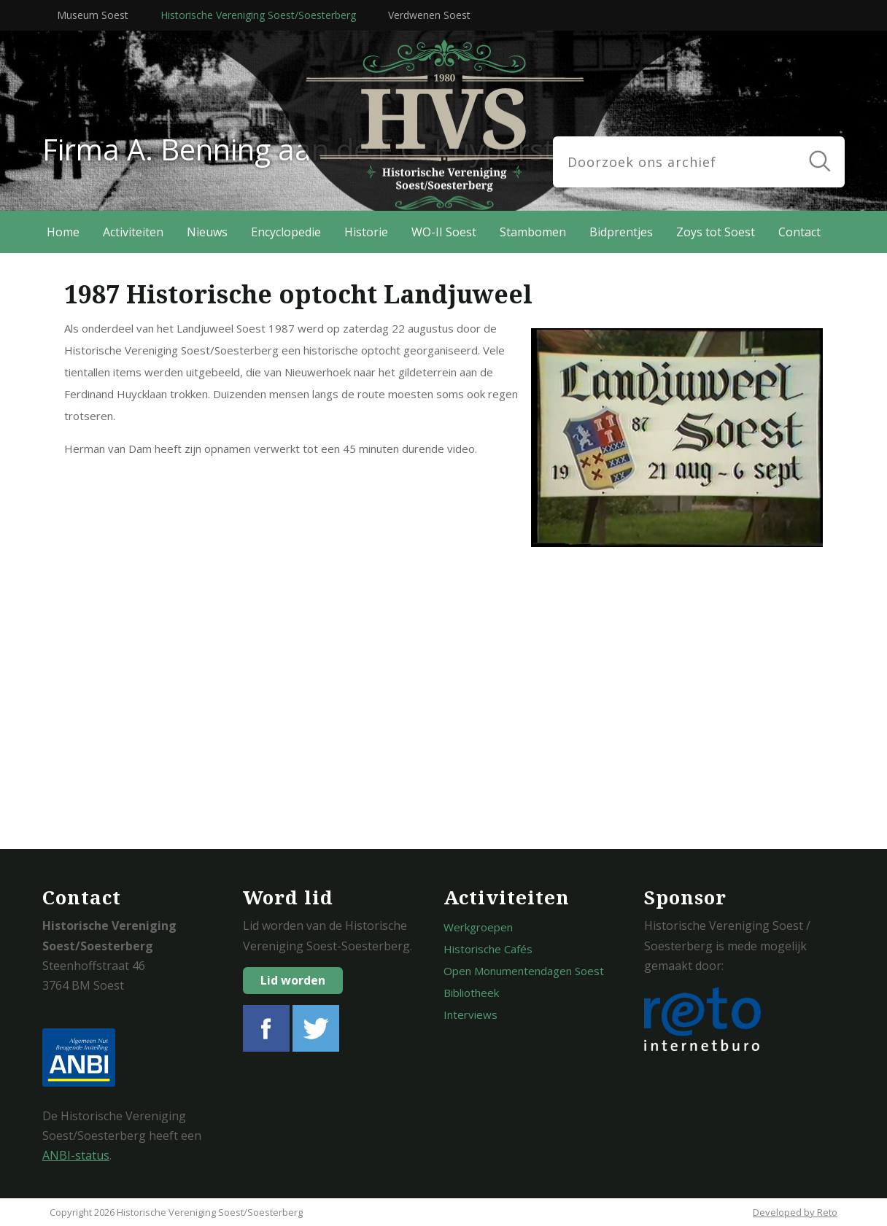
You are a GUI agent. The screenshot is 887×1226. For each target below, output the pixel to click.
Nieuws (207, 232)
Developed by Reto (795, 1212)
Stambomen (533, 232)
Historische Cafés (488, 949)
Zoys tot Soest (715, 232)
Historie (366, 232)
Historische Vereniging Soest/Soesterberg (258, 15)
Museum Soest (92, 15)
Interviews (470, 1014)
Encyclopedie (286, 232)
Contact (799, 232)
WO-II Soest (443, 232)
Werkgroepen (478, 927)
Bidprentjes (621, 232)
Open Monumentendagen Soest (524, 970)
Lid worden (292, 980)
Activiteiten (133, 232)
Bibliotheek (471, 992)
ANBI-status (75, 1155)
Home (63, 232)
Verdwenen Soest (429, 15)
